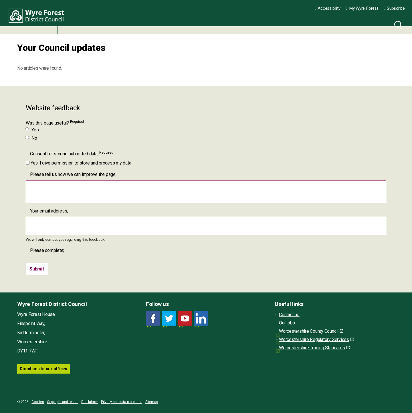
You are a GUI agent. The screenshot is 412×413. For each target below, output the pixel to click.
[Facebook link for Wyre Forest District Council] (153, 318)
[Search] (397, 24)
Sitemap (151, 402)
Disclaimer (89, 402)
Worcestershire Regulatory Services (316, 339)
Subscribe (394, 8)
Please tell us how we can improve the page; (73, 174)
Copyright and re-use (62, 402)
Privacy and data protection (121, 402)
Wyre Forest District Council (38, 17)
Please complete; (47, 250)
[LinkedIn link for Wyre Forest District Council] (201, 318)
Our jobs (287, 323)
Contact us (289, 314)
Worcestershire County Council (311, 331)
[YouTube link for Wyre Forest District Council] (185, 318)
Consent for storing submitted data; (71, 154)
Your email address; (49, 211)
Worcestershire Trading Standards (314, 347)
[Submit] (37, 269)
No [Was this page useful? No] (31, 138)
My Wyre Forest (362, 8)
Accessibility (327, 8)
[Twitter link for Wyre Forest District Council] (169, 318)
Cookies (37, 402)
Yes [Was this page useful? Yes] (32, 130)
